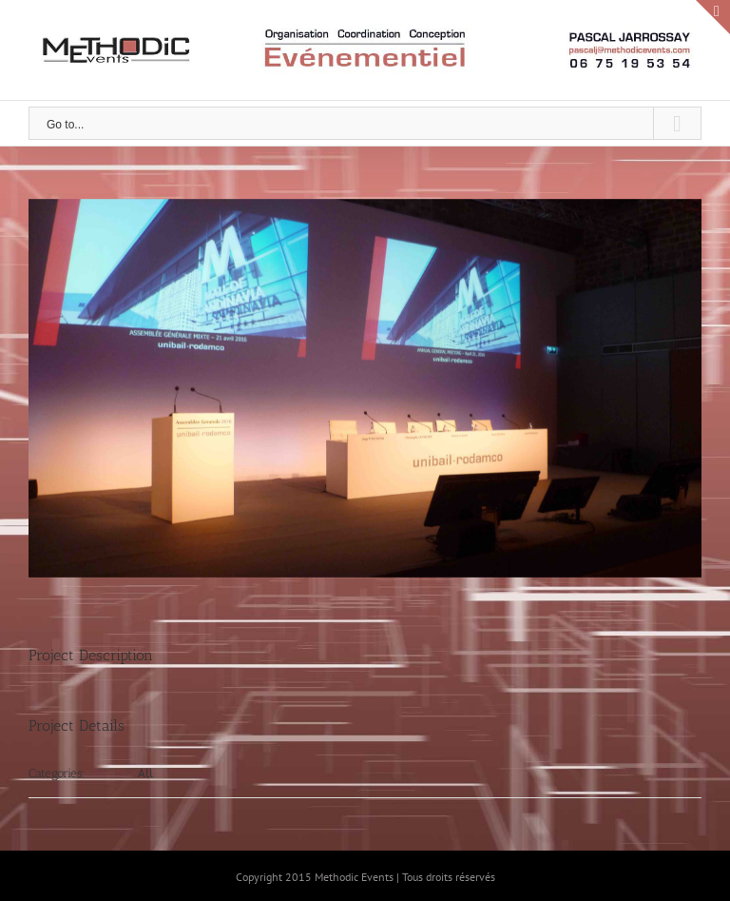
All (145, 773)
